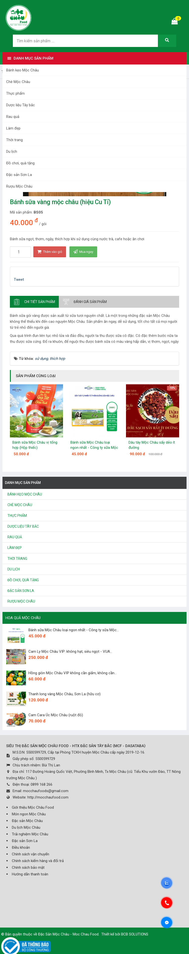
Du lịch (11, 151)
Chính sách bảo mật (28, 867)
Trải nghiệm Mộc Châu (30, 834)
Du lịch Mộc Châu (26, 827)
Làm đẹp (13, 128)
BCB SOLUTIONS (134, 934)
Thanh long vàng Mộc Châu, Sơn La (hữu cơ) (64, 694)
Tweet (19, 279)
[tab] (34, 302)
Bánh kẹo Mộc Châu (22, 70)
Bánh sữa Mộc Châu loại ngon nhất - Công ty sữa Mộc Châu (94, 447)
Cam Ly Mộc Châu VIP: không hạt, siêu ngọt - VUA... (70, 651)
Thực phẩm (15, 93)
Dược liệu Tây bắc (20, 105)
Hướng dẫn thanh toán (30, 874)
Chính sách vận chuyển (30, 854)
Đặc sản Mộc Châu (27, 821)
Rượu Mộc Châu (19, 186)
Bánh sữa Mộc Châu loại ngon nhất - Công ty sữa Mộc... (73, 630)
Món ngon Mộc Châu (29, 814)
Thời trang (14, 140)
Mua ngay (83, 251)
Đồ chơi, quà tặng (20, 163)
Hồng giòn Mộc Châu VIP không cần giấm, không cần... (72, 673)
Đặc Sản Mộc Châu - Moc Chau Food (68, 934)
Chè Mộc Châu (18, 82)
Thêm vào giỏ (49, 251)
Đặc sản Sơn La (19, 175)
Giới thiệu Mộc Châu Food (33, 807)
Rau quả (12, 116)
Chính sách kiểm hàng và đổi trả (38, 861)
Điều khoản (21, 847)
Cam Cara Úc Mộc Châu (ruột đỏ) (55, 715)
